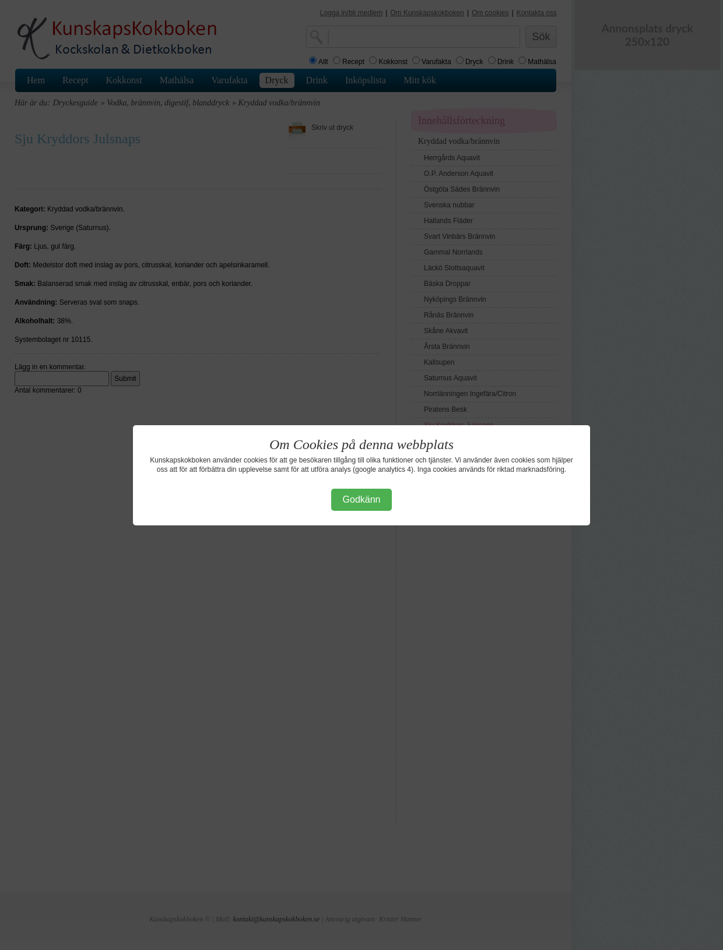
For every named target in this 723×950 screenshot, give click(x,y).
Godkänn (362, 499)
